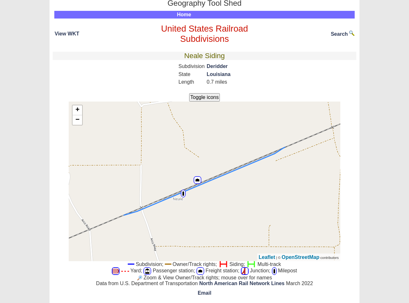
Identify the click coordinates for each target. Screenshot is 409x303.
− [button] (77, 120)
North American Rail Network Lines (241, 283)
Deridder (217, 66)
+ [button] (77, 110)
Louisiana (219, 74)
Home (184, 14)
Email (205, 293)
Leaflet (267, 257)
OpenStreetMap (300, 257)
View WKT (67, 33)
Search (342, 34)
